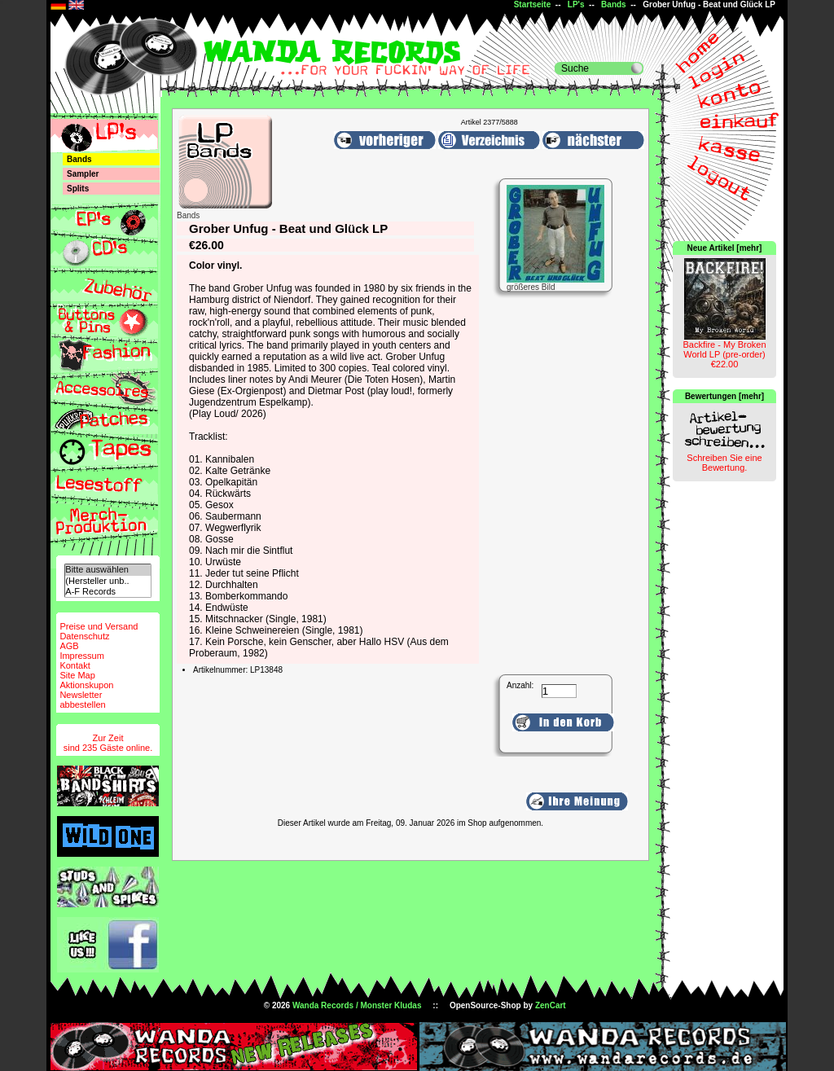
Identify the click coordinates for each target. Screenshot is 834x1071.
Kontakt (74, 665)
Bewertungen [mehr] (724, 396)
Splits (78, 188)
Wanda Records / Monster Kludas (357, 1005)
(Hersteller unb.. (107, 581)
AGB (68, 646)
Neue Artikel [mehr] (724, 248)
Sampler (83, 173)
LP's (576, 4)
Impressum (81, 656)
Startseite (532, 4)
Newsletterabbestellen (82, 699)
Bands (613, 4)
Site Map (76, 675)
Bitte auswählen (107, 569)
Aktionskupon (86, 685)
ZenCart (550, 1005)
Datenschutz (84, 636)
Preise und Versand (98, 626)
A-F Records (107, 591)
